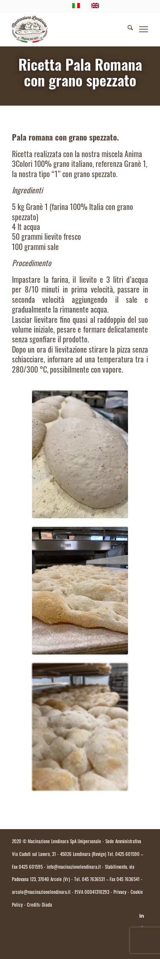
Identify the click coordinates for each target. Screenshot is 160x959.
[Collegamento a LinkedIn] (141, 916)
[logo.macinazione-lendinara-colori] (66, 29)
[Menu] (143, 29)
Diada (47, 905)
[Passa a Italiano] (80, 936)
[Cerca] (126, 29)
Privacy (119, 892)
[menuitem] (126, 29)
